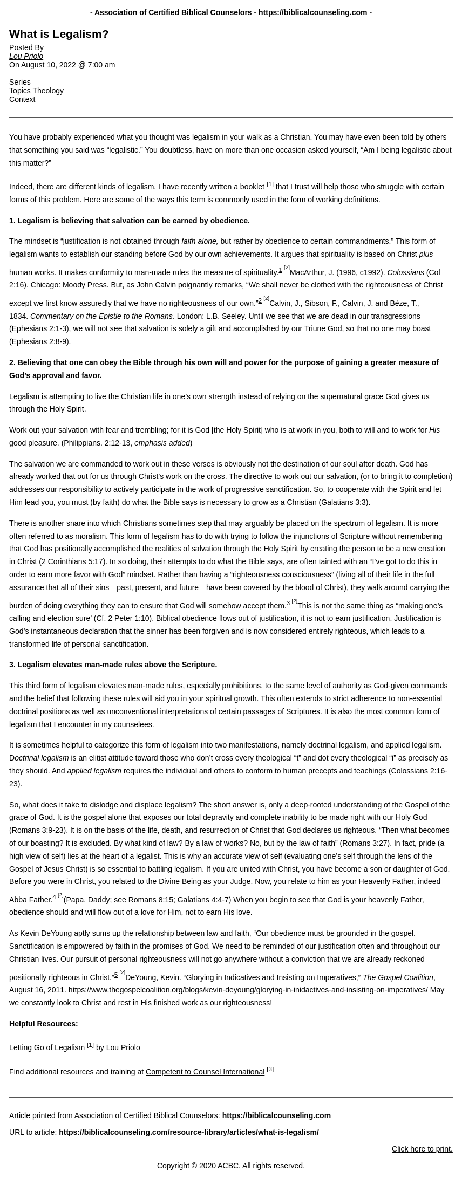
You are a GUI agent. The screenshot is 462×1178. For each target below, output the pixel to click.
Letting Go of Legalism (47, 1047)
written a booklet (236, 186)
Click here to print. (422, 1149)
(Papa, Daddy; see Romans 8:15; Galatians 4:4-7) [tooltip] (148, 899)
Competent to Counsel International (205, 1071)
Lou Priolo (26, 56)
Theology (48, 90)
